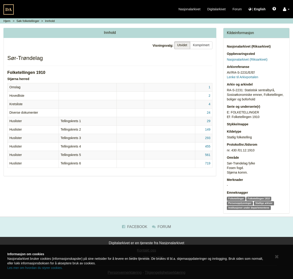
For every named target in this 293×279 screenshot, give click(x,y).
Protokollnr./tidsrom (242, 144)
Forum (237, 9)
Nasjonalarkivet (190, 9)
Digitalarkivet (216, 9)
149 (207, 129)
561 (207, 155)
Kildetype (234, 131)
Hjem (6, 21)
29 (208, 121)
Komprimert (201, 45)
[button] (286, 9)
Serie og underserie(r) (243, 106)
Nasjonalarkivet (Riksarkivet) (249, 46)
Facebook (134, 227)
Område (233, 157)
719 (207, 163)
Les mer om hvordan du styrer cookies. (35, 268)
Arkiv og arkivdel (240, 84)
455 (207, 146)
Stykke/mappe (237, 124)
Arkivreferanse (238, 67)
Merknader (235, 180)
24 (208, 112)
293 (207, 138)
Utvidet (182, 45)
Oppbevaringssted (241, 54)
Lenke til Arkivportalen (242, 77)
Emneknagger (237, 192)
